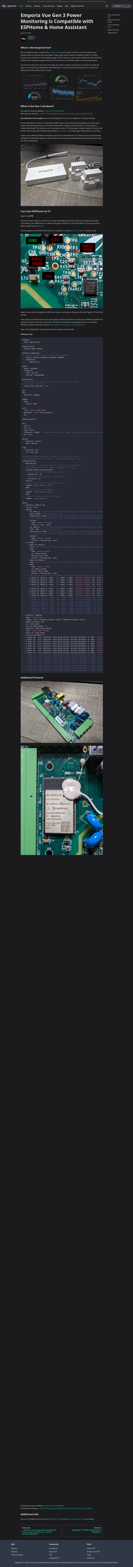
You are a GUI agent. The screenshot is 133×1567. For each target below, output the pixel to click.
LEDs (66, 6)
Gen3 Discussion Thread (77, 1519)
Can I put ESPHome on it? (113, 26)
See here (40, 226)
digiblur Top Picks (77, 6)
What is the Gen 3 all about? (114, 21)
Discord (53, 1552)
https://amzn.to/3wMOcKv (55, 111)
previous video (54, 52)
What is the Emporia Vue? (114, 16)
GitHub (90, 1558)
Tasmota (37, 6)
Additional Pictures (113, 30)
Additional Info (112, 33)
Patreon (91, 1548)
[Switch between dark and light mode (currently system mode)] (107, 6)
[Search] (121, 6)
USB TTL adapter (78, 231)
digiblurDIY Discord (55, 1519)
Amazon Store (93, 1552)
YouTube (53, 1548)
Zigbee (59, 6)
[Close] (130, 1)
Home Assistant (49, 6)
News (21, 6)
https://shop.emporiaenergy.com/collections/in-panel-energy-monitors (66, 114)
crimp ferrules (63, 131)
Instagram (54, 1558)
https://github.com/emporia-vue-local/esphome (67, 325)
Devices (28, 6)
